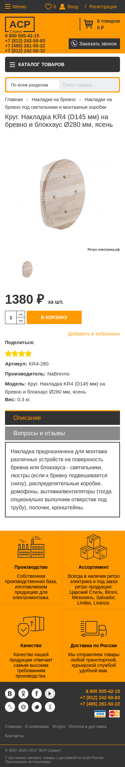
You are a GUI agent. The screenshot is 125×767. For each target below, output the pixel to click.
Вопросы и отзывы (39, 433)
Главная (14, 99)
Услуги (58, 726)
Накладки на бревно (54, 99)
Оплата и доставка (88, 726)
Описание (27, 418)
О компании (37, 726)
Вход (73, 6)
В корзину (54, 317)
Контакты (14, 735)
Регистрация (103, 6)
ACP (19, 25)
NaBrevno (58, 373)
